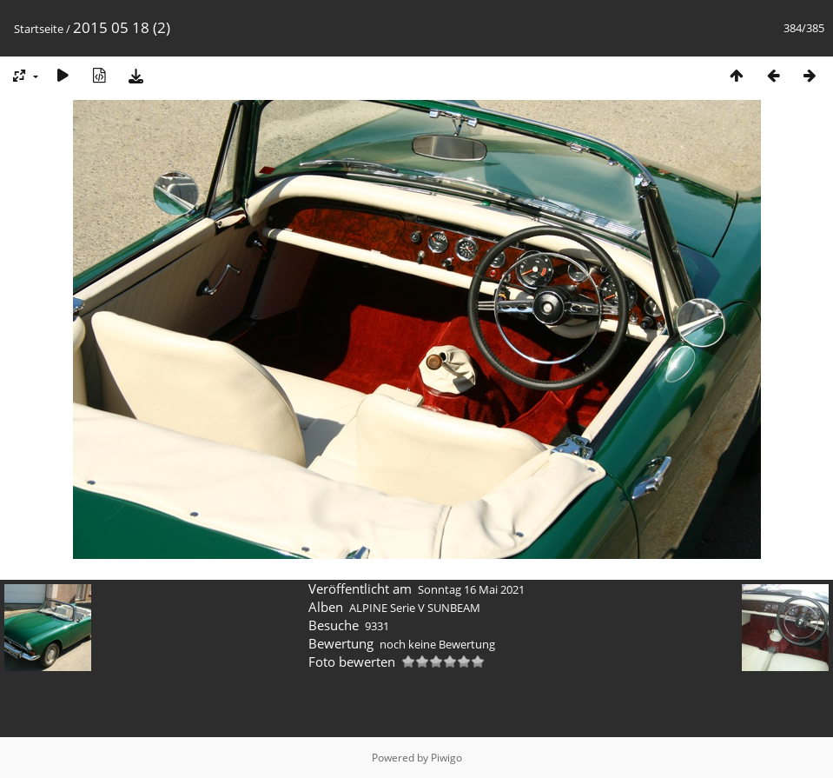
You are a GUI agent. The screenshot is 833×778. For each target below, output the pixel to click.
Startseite (38, 29)
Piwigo (446, 757)
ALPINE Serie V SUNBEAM (414, 607)
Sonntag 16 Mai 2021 (471, 589)
